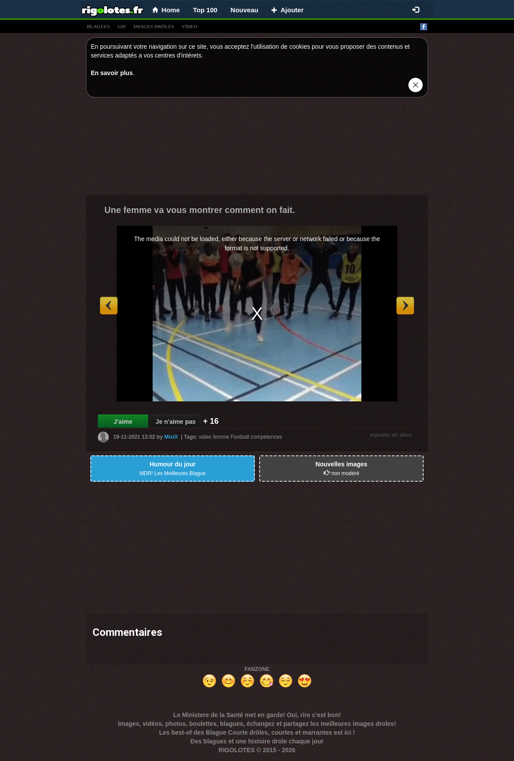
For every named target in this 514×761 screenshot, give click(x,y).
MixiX (171, 437)
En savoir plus (112, 72)
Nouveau (244, 10)
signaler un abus (391, 434)
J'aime (123, 421)
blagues (98, 26)
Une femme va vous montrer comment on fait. (199, 210)
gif (122, 26)
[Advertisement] (257, 148)
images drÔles (153, 26)
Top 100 (205, 10)
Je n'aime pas (176, 421)
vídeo (189, 26)
